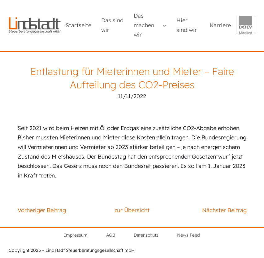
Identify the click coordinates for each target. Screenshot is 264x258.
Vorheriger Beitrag (42, 210)
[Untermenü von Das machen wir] (165, 25)
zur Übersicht (132, 210)
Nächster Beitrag (224, 210)
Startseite (78, 25)
